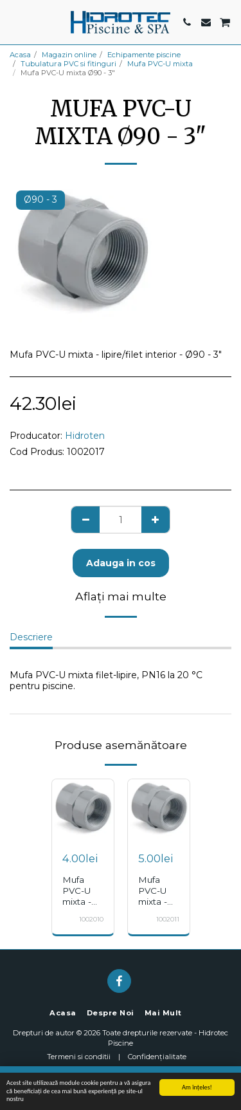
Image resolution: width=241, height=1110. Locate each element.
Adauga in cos (121, 563)
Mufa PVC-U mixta (160, 63)
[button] (14, 22)
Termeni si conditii (79, 1056)
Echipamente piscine (144, 54)
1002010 (91, 919)
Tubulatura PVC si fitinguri (68, 63)
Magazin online (69, 54)
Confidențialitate (157, 1056)
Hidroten (85, 435)
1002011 (167, 919)
